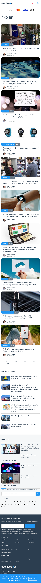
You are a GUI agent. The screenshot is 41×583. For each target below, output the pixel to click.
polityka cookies (14, 581)
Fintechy (5, 111)
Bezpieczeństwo (8, 312)
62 (20, 362)
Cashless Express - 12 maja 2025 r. (29, 467)
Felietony (17, 540)
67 (8, 364)
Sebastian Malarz (12, 53)
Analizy (5, 44)
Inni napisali (31, 542)
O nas (3, 559)
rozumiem (32, 579)
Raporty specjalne (6, 552)
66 (3, 364)
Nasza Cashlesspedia (7, 549)
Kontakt (17, 562)
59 (7, 362)
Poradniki (17, 542)
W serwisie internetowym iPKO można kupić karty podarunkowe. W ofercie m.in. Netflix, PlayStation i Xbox (19, 250)
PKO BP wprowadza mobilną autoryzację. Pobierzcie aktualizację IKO (18, 350)
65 (34, 362)
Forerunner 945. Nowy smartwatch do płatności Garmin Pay (20, 149)
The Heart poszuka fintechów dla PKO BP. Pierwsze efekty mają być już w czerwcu (18, 116)
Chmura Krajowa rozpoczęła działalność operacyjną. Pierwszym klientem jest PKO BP (19, 284)
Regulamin (31, 559)
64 (29, 362)
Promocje (5, 440)
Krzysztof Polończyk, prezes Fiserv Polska (29, 477)
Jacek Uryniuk (11, 153)
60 (11, 362)
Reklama (17, 559)
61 (16, 362)
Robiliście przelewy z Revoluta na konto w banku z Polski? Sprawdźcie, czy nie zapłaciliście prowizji (21, 215)
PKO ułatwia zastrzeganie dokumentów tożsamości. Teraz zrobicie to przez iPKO (17, 317)
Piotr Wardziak (11, 120)
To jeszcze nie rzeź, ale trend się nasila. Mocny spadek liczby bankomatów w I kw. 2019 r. (20, 83)
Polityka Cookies (6, 562)
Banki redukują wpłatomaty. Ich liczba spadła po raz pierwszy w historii (21, 49)
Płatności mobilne (8, 144)
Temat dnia (4, 540)
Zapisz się (30, 526)
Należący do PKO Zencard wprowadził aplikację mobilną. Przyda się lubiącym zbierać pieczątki (20, 182)
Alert (16, 549)
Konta (5, 210)
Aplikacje (6, 177)
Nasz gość (30, 540)
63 (25, 362)
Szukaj (29, 549)
